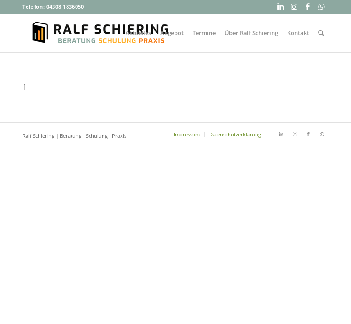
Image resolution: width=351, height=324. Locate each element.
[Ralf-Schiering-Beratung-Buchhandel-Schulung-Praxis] (101, 33)
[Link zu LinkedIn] (281, 7)
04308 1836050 (65, 6)
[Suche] (321, 33)
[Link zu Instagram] (294, 7)
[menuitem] (138, 33)
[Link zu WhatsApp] (321, 7)
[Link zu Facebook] (308, 7)
